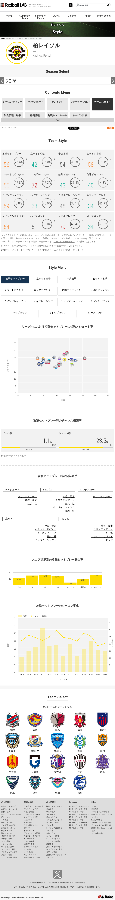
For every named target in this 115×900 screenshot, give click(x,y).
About (88, 15)
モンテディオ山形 (31, 817)
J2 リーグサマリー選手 (78, 817)
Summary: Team (24, 17)
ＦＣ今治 (27, 849)
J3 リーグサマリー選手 (78, 825)
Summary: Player (40, 17)
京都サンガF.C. (7, 839)
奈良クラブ (50, 833)
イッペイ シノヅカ (64, 507)
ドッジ (109, 540)
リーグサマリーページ (64, 241)
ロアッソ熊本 (51, 852)
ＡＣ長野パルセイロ (54, 820)
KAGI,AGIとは (96, 820)
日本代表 (95, 809)
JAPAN (56, 15)
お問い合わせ (80, 882)
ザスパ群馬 (50, 812)
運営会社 (69, 882)
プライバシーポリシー (56, 882)
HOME (9, 15)
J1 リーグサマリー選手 (78, 809)
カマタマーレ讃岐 (53, 841)
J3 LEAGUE (51, 802)
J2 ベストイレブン (76, 820)
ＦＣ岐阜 (49, 825)
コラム (94, 806)
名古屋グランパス (8, 836)
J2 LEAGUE (28, 802)
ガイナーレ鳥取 (52, 836)
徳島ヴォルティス (31, 847)
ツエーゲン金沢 (52, 822)
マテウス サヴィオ (45, 529)
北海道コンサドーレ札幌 (33, 806)
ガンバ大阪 (5, 841)
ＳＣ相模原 (50, 814)
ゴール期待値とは (98, 833)
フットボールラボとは (100, 812)
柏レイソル (5, 817)
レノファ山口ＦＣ (53, 839)
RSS (110, 128)
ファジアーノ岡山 (8, 849)
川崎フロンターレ (8, 828)
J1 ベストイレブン (76, 812)
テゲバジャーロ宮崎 (32, 857)
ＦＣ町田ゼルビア (8, 825)
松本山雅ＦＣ (51, 817)
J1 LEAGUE (5, 802)
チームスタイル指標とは (63, 238)
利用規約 (33, 882)
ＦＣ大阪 (49, 831)
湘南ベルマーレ (30, 831)
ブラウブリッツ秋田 (32, 814)
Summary (73, 802)
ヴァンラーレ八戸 (31, 809)
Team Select (104, 15)
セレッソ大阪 (6, 844)
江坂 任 (32, 503)
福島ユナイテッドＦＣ (55, 806)
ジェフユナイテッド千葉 (11, 814)
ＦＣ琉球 (49, 857)
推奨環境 (41, 882)
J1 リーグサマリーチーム (79, 806)
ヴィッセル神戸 (7, 847)
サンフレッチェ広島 (9, 852)
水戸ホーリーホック (9, 809)
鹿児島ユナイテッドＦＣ (56, 855)
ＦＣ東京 (4, 820)
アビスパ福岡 (6, 855)
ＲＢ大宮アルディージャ (33, 825)
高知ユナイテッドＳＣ (55, 847)
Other (93, 802)
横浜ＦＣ (27, 828)
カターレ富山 (29, 839)
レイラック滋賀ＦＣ (54, 828)
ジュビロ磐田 (29, 841)
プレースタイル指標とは (101, 822)
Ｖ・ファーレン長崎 (9, 857)
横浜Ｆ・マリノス (8, 831)
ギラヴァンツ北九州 (54, 849)
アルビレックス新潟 (32, 836)
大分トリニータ (30, 855)
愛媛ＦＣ (49, 844)
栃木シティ (28, 822)
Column (72, 15)
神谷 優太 (31, 500)
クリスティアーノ (27, 496)
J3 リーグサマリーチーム (79, 822)
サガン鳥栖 (28, 852)
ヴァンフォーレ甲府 (32, 833)
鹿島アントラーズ (8, 806)
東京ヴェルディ (7, 822)
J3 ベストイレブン (76, 828)
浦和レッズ (5, 812)
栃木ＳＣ (49, 809)
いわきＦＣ (28, 820)
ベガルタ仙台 (29, 812)
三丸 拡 (70, 503)
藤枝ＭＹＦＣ (29, 844)
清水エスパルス (7, 833)
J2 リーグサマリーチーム (79, 814)
